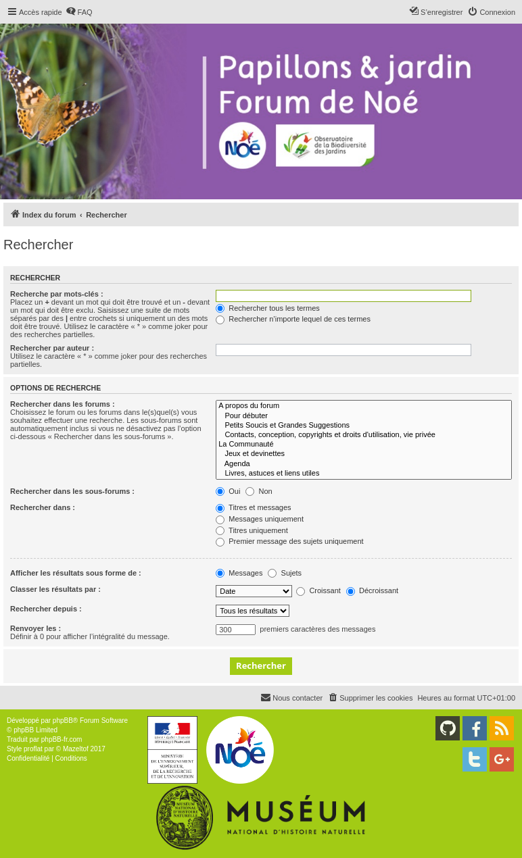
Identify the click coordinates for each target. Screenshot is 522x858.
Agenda (364, 464)
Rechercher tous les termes (268, 308)
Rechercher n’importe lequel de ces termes (293, 319)
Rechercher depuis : (46, 609)
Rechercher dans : (42, 507)
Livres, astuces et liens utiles (364, 473)
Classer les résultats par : (55, 589)
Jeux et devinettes (364, 454)
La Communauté (364, 444)
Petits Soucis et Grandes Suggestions (364, 425)
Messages (239, 573)
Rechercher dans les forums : (62, 404)
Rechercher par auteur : (52, 348)
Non (258, 491)
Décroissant (372, 590)
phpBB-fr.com (61, 739)
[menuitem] (79, 12)
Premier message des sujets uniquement (289, 541)
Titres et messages (253, 507)
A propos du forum (364, 406)
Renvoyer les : (35, 628)
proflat (33, 749)
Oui (228, 491)
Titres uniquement (252, 530)
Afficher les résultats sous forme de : (75, 573)
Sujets (285, 573)
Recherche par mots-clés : (56, 294)
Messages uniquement (260, 519)
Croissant (318, 590)
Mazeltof (76, 749)
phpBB (63, 720)
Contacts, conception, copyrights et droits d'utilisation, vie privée (364, 435)
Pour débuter (364, 416)
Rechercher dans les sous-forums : (72, 491)
